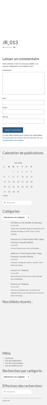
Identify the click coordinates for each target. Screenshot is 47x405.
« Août (5, 196)
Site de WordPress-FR (14, 366)
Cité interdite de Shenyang (31, 223)
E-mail (5, 107)
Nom (5, 98)
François (8, 47)
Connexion (9, 358)
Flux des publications (13, 361)
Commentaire (7, 70)
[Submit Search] (4, 203)
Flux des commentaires (14, 363)
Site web (5, 117)
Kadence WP (6, 400)
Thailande (25, 270)
